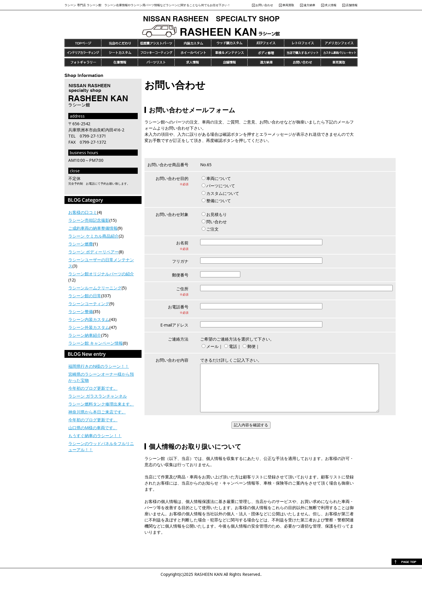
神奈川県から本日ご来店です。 (97, 412)
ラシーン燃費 (80, 244)
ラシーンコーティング (88, 303)
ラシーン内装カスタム (88, 319)
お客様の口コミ (82, 212)
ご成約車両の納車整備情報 (93, 228)
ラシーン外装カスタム (88, 327)
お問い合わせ (264, 5)
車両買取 (288, 5)
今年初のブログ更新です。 (93, 388)
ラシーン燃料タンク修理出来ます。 (101, 404)
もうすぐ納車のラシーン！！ (95, 435)
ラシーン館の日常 (84, 295)
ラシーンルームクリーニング (95, 288)
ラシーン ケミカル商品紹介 (93, 236)
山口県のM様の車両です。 (92, 427)
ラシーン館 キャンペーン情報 (95, 343)
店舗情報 (352, 5)
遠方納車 (309, 5)
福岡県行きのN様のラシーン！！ (98, 366)
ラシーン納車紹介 (84, 335)
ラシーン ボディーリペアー (93, 252)
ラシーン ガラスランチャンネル (97, 396)
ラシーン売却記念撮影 (88, 220)
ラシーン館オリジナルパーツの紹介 (101, 274)
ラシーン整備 (80, 311)
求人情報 (330, 5)
